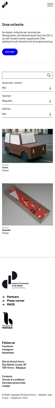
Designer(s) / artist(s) (12, 83)
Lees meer (10, 52)
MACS (11, 304)
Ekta (25, 398)
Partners (13, 297)
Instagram (8, 349)
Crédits (6, 386)
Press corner (15, 301)
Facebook (7, 346)
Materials (6, 109)
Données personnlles (14, 382)
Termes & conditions (13, 379)
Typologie (6, 96)
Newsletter (8, 352)
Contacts (7, 376)
